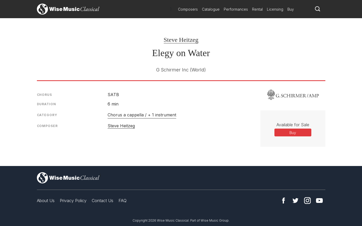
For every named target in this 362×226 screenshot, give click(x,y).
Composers (188, 9)
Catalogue (211, 9)
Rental (257, 9)
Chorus (44, 95)
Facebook (283, 200)
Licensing (275, 9)
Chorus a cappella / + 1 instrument (142, 114)
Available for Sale (293, 124)
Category (47, 115)
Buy (290, 9)
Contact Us (102, 200)
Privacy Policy (73, 200)
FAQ (123, 200)
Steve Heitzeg (181, 39)
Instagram (307, 200)
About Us (46, 200)
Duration (46, 104)
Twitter (295, 200)
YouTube (319, 200)
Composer (47, 126)
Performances (236, 9)
